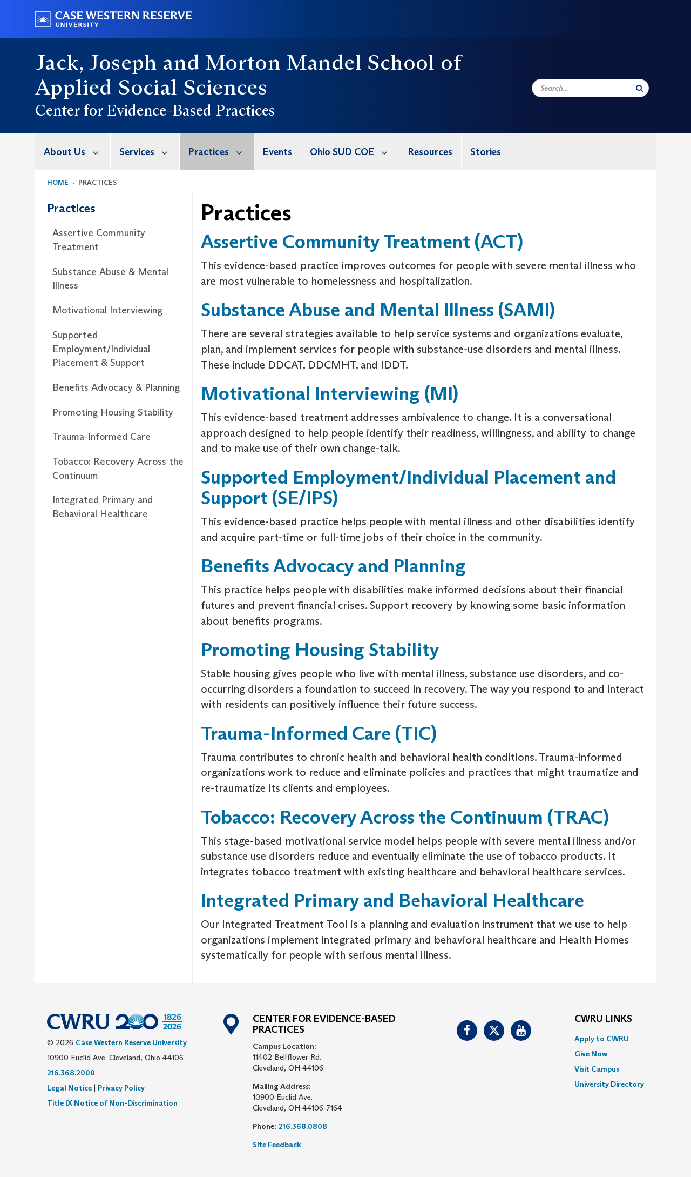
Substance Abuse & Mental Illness (110, 279)
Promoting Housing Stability (112, 412)
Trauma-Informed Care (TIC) (319, 733)
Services (149, 151)
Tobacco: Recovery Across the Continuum (118, 469)
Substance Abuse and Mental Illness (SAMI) (378, 309)
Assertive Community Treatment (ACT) (362, 241)
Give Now (590, 1054)
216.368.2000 (71, 1073)
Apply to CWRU (601, 1039)
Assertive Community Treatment (98, 240)
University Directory (609, 1084)
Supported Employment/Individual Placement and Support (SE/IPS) (408, 487)
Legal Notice (69, 1088)
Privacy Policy (121, 1088)
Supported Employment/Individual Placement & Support (101, 349)
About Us (77, 151)
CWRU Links (603, 1019)
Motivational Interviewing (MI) (329, 393)
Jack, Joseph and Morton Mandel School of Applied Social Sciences (248, 75)
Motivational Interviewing (107, 310)
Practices (221, 151)
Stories (485, 152)
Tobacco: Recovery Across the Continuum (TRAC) (405, 816)
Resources (430, 152)
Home (58, 182)
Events (277, 152)
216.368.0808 (303, 1126)
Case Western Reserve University (131, 1042)
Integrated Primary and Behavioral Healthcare (102, 507)
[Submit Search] (639, 88)
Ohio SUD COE (354, 151)
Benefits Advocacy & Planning (116, 387)
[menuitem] (73, 151)
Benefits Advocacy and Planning (333, 565)
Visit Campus (596, 1069)
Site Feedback (277, 1144)
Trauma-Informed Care (101, 437)
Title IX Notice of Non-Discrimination (112, 1103)
